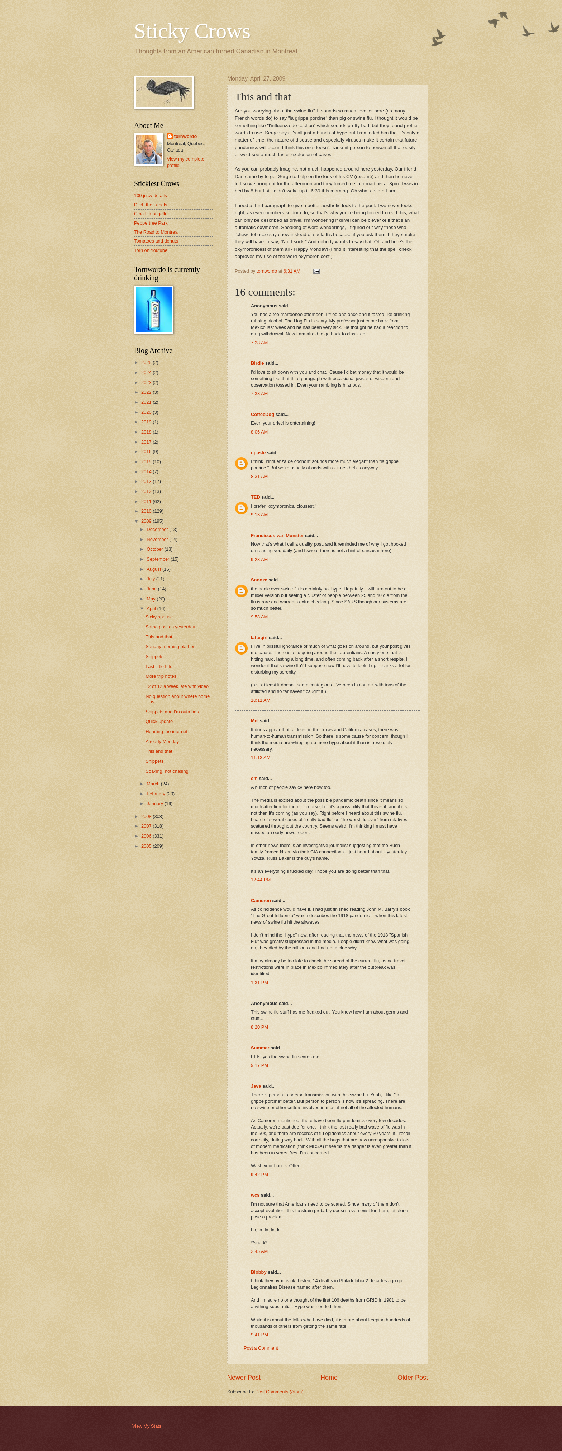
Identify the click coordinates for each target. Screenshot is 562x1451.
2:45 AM (259, 1251)
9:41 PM (259, 1334)
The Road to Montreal (156, 232)
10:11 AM (260, 700)
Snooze (259, 580)
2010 (147, 511)
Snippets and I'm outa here (173, 711)
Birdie (257, 363)
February (156, 793)
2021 (147, 402)
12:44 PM (261, 879)
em (254, 778)
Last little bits (159, 666)
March (154, 783)
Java (256, 1086)
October (155, 549)
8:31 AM (259, 476)
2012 (147, 491)
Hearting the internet (166, 731)
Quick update (159, 721)
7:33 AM (259, 393)
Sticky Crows (192, 31)
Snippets (154, 656)
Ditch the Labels (150, 204)
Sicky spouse (159, 616)
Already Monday (162, 741)
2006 (147, 836)
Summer (260, 1047)
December (158, 529)
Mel (254, 720)
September (159, 559)
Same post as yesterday (170, 626)
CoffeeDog (262, 414)
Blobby (259, 1272)
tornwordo (185, 136)
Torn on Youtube (150, 250)
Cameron (261, 900)
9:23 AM (259, 559)
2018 (147, 432)
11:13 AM (260, 757)
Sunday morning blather (170, 646)
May (152, 599)
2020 (147, 412)
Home (329, 1377)
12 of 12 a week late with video (177, 686)
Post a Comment (261, 1348)
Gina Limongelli (150, 213)
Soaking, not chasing (167, 771)
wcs (255, 1195)
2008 (147, 816)
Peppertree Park (151, 223)
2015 (147, 461)
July (151, 578)
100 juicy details (150, 195)
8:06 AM (259, 432)
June (152, 589)
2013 (147, 481)
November (158, 539)
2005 (147, 846)
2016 (147, 451)
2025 (147, 362)
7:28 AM (259, 342)
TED (255, 497)
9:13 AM (259, 514)
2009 (147, 521)
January (155, 803)
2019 (147, 422)
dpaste (258, 452)
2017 (147, 442)
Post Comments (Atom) (280, 1391)
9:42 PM (259, 1174)
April (152, 608)
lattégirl (259, 637)
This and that (159, 637)
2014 (147, 471)
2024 (147, 372)
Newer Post (244, 1377)
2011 (147, 501)
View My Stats (146, 1426)
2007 (147, 826)
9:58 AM (259, 616)
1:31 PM (259, 982)
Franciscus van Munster (277, 535)
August (154, 569)
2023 (147, 382)
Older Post (412, 1377)
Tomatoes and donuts (156, 241)
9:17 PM (259, 1065)
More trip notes (161, 676)
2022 (147, 392)
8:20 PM (259, 1027)
